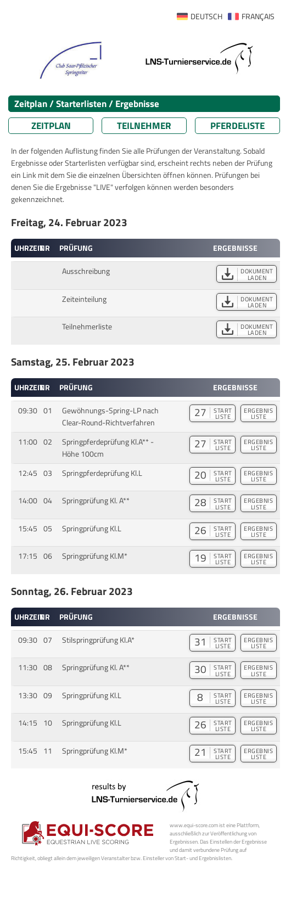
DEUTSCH (206, 16)
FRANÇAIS (258, 16)
